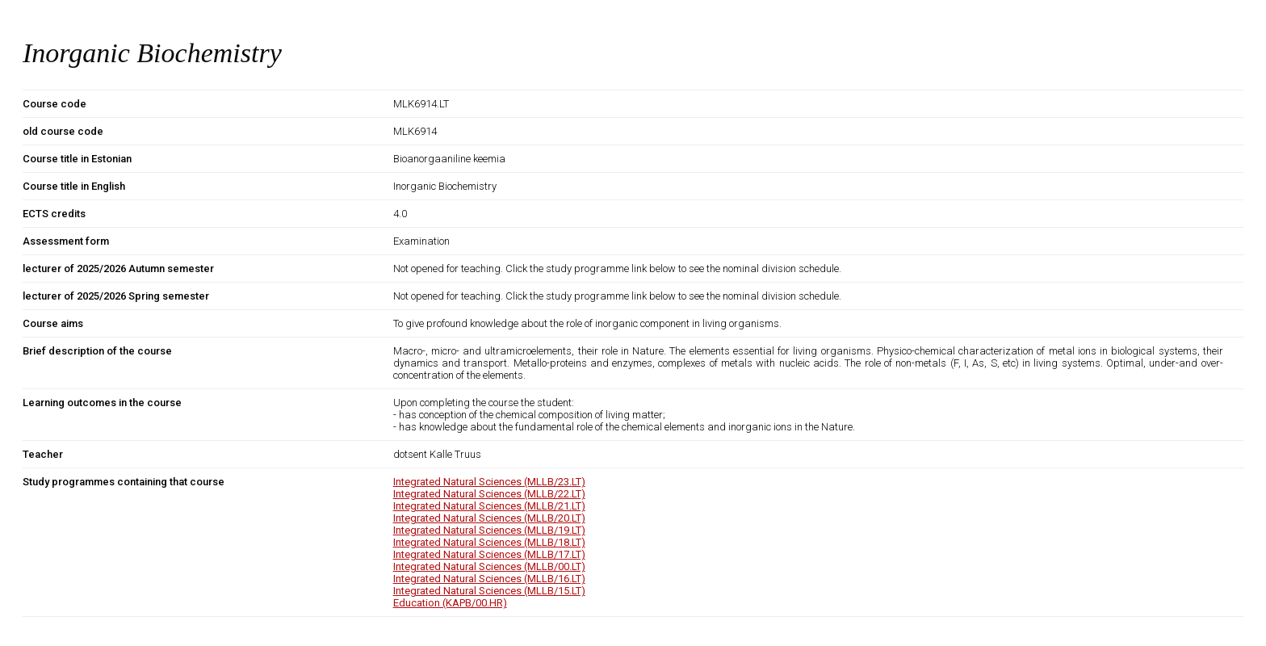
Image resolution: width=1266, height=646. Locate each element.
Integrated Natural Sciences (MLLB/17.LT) (489, 554)
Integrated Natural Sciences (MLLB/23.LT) (489, 482)
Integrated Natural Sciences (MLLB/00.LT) (489, 566)
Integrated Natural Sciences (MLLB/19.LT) (489, 530)
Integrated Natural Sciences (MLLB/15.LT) (489, 591)
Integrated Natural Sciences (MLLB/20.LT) (489, 518)
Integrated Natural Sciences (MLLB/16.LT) (489, 579)
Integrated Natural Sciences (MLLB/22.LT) (489, 494)
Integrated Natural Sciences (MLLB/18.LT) (489, 542)
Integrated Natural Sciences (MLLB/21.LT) (489, 506)
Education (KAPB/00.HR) (450, 603)
